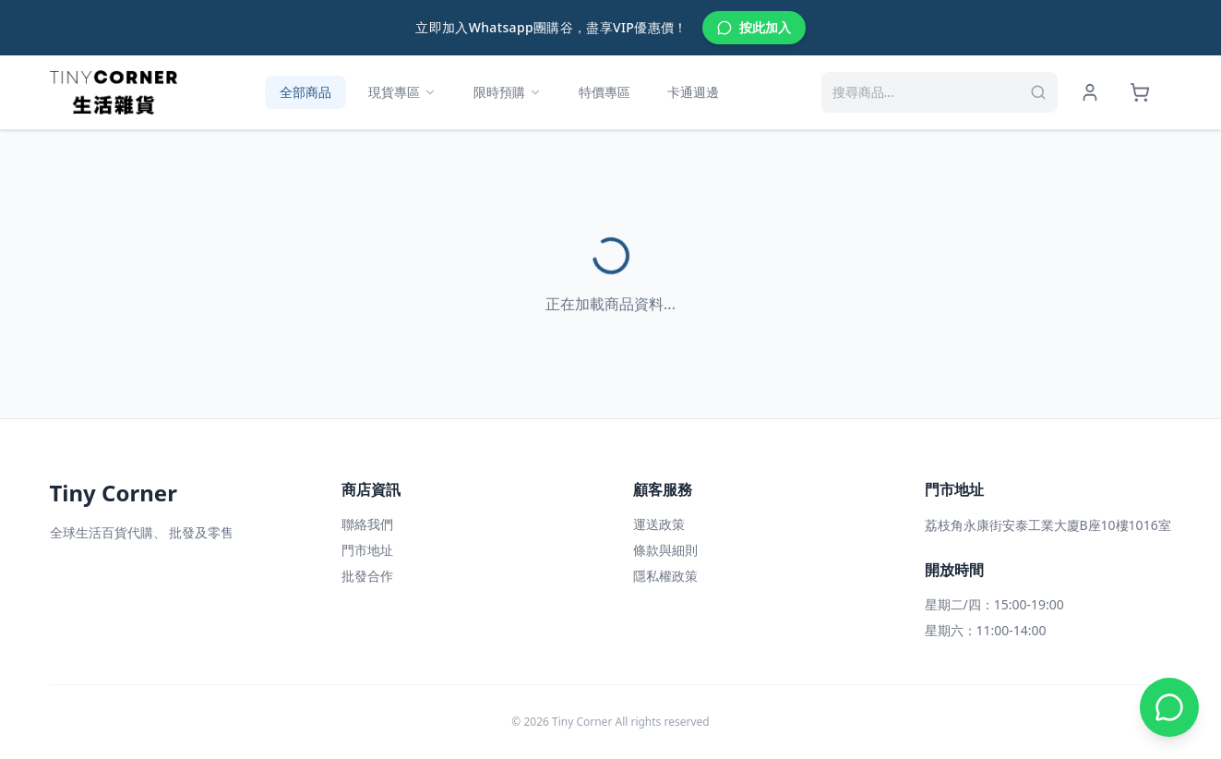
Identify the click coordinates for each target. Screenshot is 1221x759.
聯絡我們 (367, 524)
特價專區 (604, 92)
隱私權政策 (665, 575)
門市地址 (367, 550)
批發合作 (367, 575)
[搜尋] (1038, 92)
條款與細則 (665, 550)
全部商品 (305, 92)
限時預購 (507, 92)
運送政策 (659, 524)
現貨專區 (402, 92)
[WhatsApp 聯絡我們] (1169, 707)
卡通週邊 (693, 92)
